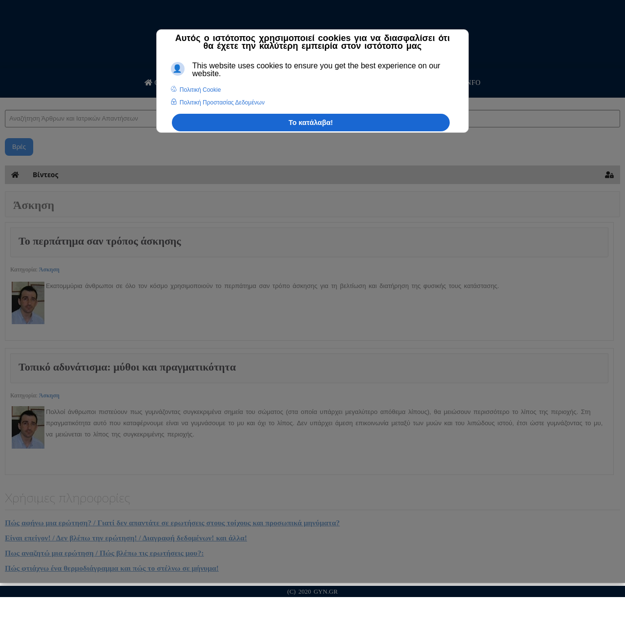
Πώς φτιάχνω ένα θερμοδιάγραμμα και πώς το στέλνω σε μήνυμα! (112, 568)
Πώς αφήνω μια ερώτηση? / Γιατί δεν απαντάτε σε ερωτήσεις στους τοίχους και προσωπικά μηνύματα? (172, 522)
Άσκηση (49, 269)
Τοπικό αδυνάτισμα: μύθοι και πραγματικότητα (127, 367)
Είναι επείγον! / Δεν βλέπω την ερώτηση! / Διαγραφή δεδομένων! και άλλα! (126, 538)
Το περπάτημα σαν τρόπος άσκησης (100, 241)
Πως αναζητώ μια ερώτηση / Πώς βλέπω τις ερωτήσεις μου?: (104, 553)
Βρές (19, 146)
